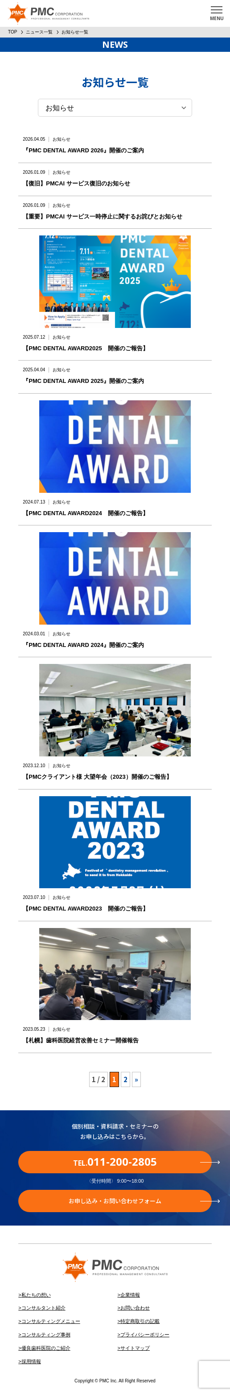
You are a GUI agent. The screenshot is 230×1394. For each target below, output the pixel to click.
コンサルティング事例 (45, 1334)
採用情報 (31, 1361)
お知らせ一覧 (75, 31)
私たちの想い (36, 1294)
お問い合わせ (135, 1307)
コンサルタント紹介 (43, 1307)
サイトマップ (135, 1348)
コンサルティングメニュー (50, 1321)
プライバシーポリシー (144, 1334)
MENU (217, 18)
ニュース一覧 (39, 31)
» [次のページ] (136, 1079)
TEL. (142, 1161)
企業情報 (130, 1294)
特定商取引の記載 (140, 1321)
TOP (12, 31)
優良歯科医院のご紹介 (45, 1348)
